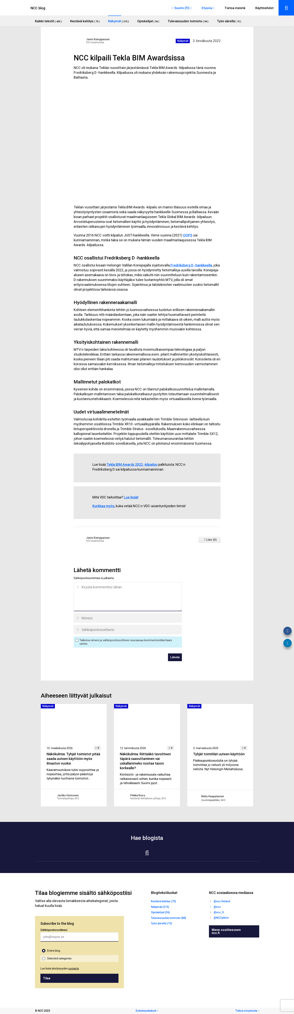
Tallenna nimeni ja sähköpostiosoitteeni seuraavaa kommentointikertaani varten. (125, 641)
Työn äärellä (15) (161, 923)
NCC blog (38, 8)
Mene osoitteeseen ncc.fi (226, 931)
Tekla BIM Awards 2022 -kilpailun (132, 464)
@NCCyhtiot (221, 917)
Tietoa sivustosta (246, 1010)
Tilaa (46, 978)
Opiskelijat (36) (160, 912)
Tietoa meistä (234, 8)
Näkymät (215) (160, 906)
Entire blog (53, 950)
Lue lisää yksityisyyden (59, 968)
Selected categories (59, 958)
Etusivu (207, 8)
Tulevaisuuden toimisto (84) (168, 917)
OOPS (187, 235)
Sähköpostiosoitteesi (53, 930)
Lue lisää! (131, 497)
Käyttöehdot (264, 8)
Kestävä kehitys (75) (163, 901)
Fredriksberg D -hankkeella (191, 265)
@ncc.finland (222, 901)
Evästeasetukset (146, 1010)
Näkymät (182, 40)
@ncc (217, 906)
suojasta (73, 968)
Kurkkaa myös (103, 506)
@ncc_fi (219, 912)
